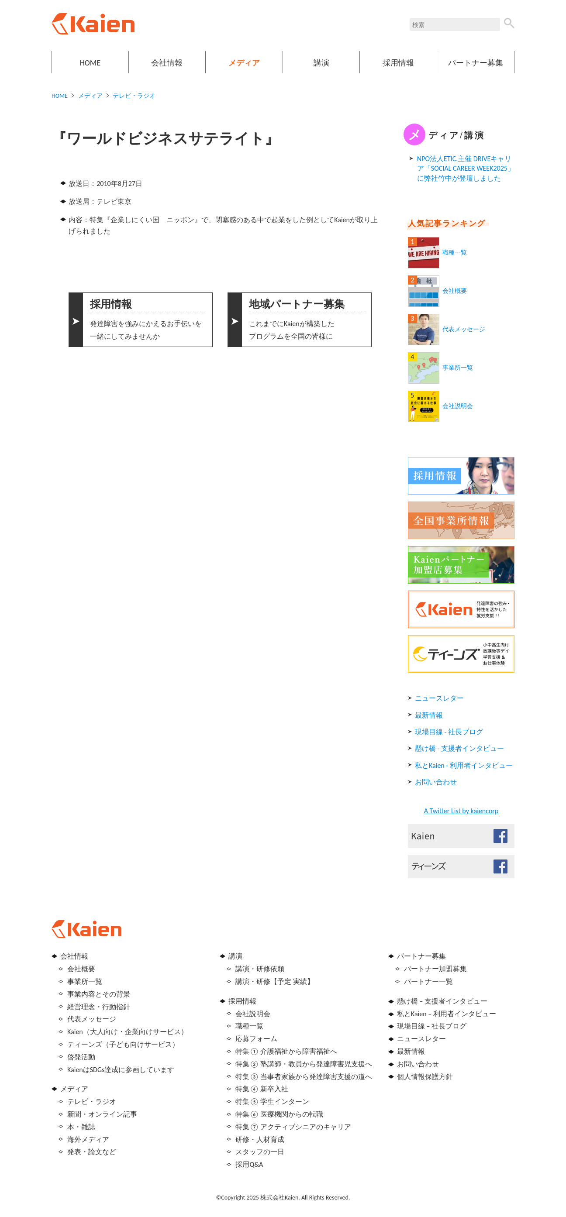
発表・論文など (91, 1152)
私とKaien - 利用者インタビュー (464, 765)
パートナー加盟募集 (435, 969)
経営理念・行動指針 (98, 1007)
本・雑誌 (81, 1127)
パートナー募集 (475, 63)
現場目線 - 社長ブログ (449, 732)
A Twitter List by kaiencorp (461, 811)
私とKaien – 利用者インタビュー (446, 1014)
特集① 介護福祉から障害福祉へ (286, 1051)
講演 (321, 63)
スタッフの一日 (259, 1152)
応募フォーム (256, 1039)
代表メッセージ (463, 329)
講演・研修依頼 (259, 969)
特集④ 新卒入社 (261, 1089)
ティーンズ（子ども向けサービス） (123, 1044)
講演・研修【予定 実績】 (274, 981)
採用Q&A (249, 1164)
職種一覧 (454, 252)
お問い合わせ (436, 782)
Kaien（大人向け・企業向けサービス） (127, 1032)
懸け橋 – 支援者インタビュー (442, 1001)
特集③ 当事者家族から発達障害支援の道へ (303, 1077)
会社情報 (167, 63)
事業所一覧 (457, 367)
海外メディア (88, 1139)
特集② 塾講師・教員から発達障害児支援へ (303, 1064)
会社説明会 (457, 406)
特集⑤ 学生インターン (272, 1101)
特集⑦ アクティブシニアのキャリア (293, 1127)
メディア (244, 63)
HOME (90, 63)
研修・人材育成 (259, 1139)
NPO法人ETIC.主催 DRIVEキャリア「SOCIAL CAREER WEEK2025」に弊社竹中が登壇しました (465, 168)
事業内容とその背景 (98, 994)
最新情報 (429, 715)
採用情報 (398, 63)
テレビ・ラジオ (134, 96)
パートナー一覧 (428, 981)
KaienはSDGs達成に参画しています (120, 1070)
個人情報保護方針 (425, 1077)
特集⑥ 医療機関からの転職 (279, 1114)
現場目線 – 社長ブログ (431, 1026)
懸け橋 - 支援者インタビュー (459, 748)
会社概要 (454, 291)
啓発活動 (81, 1057)
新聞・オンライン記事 (102, 1114)
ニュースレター (439, 698)
